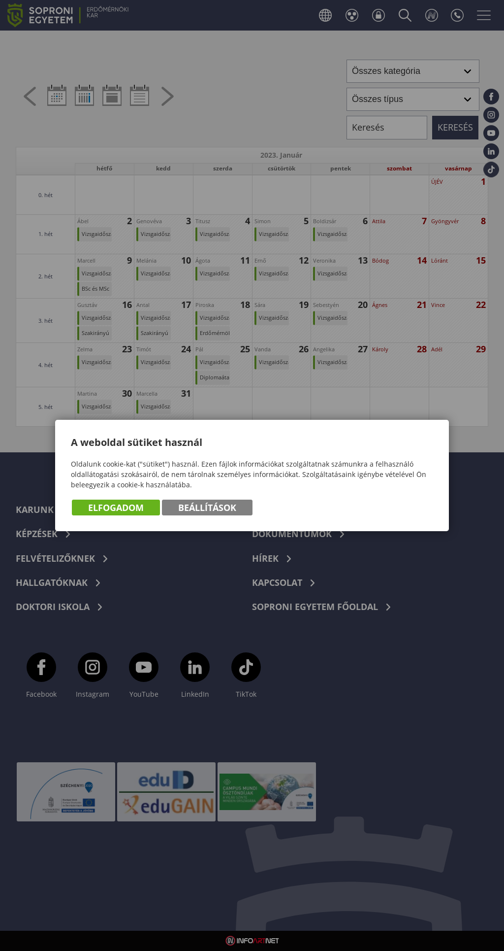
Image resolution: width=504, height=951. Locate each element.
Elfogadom (116, 507)
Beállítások (207, 507)
